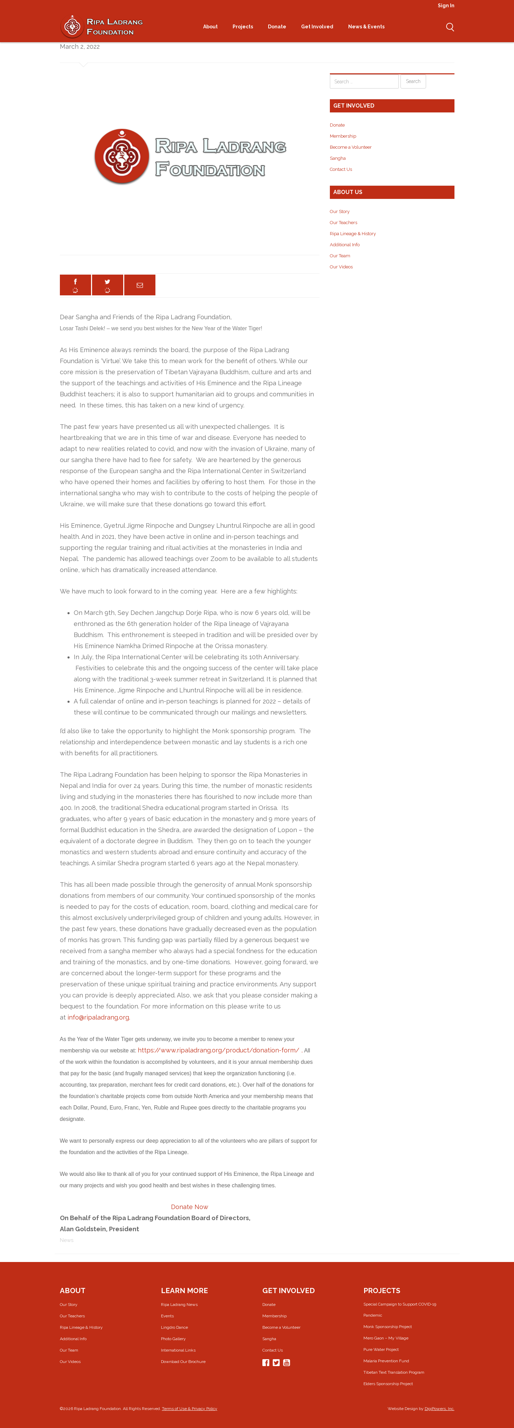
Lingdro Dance (174, 1327)
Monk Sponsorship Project (387, 1326)
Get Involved (319, 26)
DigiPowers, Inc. (439, 1408)
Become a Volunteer (351, 147)
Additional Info (345, 244)
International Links (178, 1350)
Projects (245, 26)
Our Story (340, 211)
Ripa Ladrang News (179, 1304)
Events (167, 1316)
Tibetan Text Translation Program (393, 1372)
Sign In (446, 5)
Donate (279, 26)
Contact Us (341, 169)
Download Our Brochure (183, 1361)
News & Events (368, 26)
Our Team (340, 255)
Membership (343, 136)
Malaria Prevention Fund (386, 1360)
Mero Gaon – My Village (385, 1338)
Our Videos (341, 266)
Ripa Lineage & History (353, 233)
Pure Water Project (381, 1349)
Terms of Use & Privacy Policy (189, 1408)
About (212, 26)
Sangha (338, 158)
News (66, 1240)
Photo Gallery (173, 1338)
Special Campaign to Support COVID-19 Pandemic (399, 1310)
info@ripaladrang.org (98, 1017)
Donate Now (189, 1206)
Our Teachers (343, 222)
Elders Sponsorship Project (388, 1383)
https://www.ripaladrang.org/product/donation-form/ (219, 1050)
